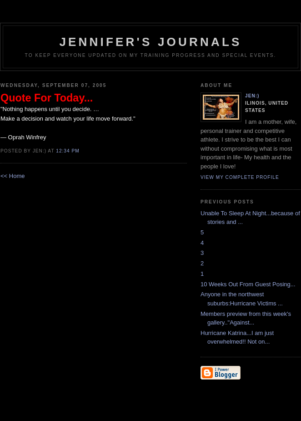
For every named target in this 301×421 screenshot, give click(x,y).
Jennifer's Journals (150, 42)
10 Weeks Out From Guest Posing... (248, 284)
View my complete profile (240, 177)
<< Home (12, 175)
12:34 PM (67, 150)
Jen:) (252, 95)
